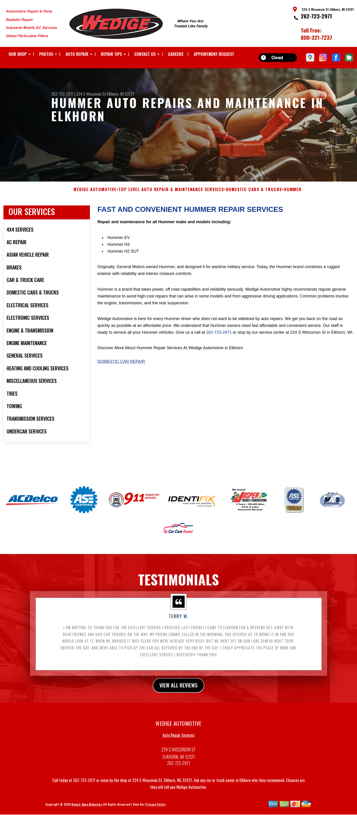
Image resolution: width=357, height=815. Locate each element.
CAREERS (175, 54)
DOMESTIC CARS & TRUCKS (254, 192)
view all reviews (179, 688)
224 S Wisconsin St (91, 94)
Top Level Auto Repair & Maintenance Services (171, 192)
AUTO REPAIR (77, 54)
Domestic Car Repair (121, 364)
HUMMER (293, 192)
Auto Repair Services (178, 739)
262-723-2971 (316, 16)
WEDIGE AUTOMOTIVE (95, 192)
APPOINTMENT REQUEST (214, 54)
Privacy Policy (155, 807)
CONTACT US (145, 54)
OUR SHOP (18, 54)
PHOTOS (46, 54)
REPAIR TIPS (111, 54)
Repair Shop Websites (86, 807)
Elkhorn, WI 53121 (120, 94)
